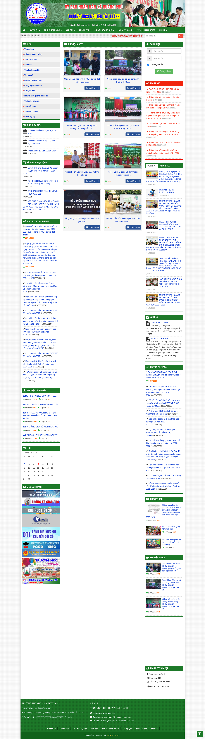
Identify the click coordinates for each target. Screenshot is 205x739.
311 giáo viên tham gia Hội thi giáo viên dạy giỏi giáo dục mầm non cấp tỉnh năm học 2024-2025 (40, 321)
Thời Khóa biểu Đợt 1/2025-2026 (42, 151)
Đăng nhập (155, 44)
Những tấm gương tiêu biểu (36, 96)
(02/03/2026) (150, 184)
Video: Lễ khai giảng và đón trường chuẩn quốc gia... (123, 173)
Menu (29, 44)
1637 (158, 520)
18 (47, 430)
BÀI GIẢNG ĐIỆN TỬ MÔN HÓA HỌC (40, 427)
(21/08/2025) (151, 137)
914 (109, 227)
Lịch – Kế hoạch (126, 30)
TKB (139, 30)
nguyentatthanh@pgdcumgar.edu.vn (115, 717)
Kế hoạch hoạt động (33, 54)
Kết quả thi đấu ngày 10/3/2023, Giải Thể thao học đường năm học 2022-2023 (163, 443)
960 (34, 430)
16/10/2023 (29, 267)
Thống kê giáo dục (32, 101)
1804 (109, 88)
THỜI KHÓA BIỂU (34, 125)
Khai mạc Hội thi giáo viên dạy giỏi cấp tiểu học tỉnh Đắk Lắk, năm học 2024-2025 (39, 364)
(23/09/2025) (171, 108)
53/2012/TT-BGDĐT (159, 338)
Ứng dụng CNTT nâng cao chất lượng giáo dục (82, 220)
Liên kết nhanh (34, 487)
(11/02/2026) (150, 216)
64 (48, 399)
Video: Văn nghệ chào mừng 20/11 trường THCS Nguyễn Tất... (82, 127)
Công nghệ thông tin (33, 85)
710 (68, 181)
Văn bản (70, 30)
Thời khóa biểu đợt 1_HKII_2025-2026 (42, 132)
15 (48, 438)
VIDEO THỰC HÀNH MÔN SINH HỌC (41, 404)
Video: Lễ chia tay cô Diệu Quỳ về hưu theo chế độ (82, 173)
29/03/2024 (29, 238)
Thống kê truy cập (159, 668)
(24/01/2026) (150, 289)
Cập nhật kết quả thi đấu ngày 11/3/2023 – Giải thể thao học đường (160, 432)
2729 (174, 532)
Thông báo (29, 49)
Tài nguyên (85, 30)
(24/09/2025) (157, 100)
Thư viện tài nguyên (36, 391)
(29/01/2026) (150, 274)
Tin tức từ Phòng (158, 367)
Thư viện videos (75, 44)
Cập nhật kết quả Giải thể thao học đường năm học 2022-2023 (162, 422)
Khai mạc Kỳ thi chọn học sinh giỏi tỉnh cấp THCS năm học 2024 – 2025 (39, 332)
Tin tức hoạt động (53, 30)
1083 (68, 227)
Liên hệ (163, 30)
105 (49, 422)
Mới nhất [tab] (152, 166)
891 (34, 408)
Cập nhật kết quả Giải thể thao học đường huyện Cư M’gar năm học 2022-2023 (163, 468)
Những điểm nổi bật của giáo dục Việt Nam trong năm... (123, 220)
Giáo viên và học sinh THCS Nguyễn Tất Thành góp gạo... (82, 80)
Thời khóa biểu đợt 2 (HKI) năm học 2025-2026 (41, 142)
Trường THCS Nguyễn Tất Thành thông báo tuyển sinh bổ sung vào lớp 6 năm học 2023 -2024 (163, 375)
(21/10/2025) (166, 92)
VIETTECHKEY (114, 735)
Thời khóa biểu (30, 59)
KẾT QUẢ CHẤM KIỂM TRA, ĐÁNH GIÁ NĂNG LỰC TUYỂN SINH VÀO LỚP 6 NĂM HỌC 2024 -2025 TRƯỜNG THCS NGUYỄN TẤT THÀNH (41, 205)
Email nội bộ (149, 30)
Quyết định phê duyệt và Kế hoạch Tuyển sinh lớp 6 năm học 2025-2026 (40, 171)
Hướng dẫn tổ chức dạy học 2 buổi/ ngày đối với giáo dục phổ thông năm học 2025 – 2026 (163, 116)
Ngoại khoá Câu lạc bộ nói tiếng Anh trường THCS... (123, 80)
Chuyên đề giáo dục (104, 30)
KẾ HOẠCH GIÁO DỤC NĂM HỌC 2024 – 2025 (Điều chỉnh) (43, 182)
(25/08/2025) (156, 126)
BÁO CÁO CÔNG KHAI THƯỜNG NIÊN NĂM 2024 (43, 192)
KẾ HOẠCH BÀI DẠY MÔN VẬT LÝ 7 (40, 435)
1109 (109, 181)
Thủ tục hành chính (32, 70)
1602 (68, 88)
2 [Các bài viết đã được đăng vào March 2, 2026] (24, 464)
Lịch (29, 448)
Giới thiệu (35, 30)
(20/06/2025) (161, 145)
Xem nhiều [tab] (165, 166)
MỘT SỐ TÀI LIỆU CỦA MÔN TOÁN (40, 396)
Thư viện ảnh (30, 106)
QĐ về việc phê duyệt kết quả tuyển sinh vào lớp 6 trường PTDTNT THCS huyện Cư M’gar (163, 403)
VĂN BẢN (154, 317)
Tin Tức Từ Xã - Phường (38, 222)
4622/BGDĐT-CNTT (159, 323)
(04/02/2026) (150, 232)
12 (47, 408)
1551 (35, 422)
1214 (35, 399)
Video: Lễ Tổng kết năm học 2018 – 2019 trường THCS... (123, 127)
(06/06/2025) (151, 156)
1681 (174, 548)
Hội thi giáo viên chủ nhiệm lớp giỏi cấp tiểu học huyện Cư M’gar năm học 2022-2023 (163, 486)
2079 (68, 134)
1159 (35, 438)
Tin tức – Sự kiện (79, 729)
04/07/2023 (152, 381)
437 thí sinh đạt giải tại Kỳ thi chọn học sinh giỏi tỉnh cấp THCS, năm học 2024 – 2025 (39, 275)
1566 (109, 134)
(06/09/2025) (166, 119)
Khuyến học (29, 91)
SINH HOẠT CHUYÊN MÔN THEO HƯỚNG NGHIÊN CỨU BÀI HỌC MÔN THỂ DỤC (40, 416)
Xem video (92, 88)
